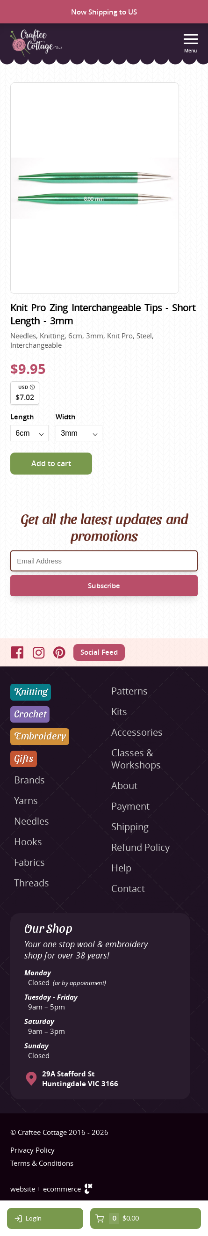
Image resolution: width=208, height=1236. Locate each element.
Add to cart (51, 463)
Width (66, 417)
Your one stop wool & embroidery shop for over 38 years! (86, 949)
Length (22, 417)
